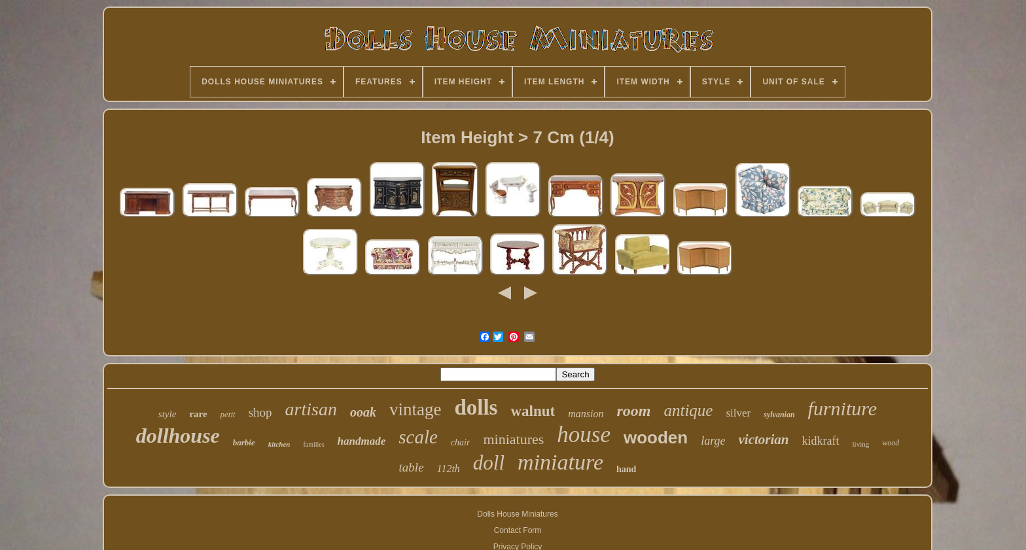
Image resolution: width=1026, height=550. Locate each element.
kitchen (279, 444)
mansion (585, 413)
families (313, 444)
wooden (656, 437)
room (633, 410)
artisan (311, 409)
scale (418, 436)
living (861, 444)
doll (488, 462)
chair (460, 442)
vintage (415, 409)
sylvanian (779, 414)
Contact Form (518, 530)
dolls (475, 407)
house (583, 434)
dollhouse (178, 435)
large (713, 440)
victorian (764, 439)
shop (260, 412)
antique (688, 410)
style (167, 414)
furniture (842, 408)
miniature (560, 462)
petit (228, 414)
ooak (363, 412)
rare (198, 414)
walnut (532, 411)
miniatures (513, 439)
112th (448, 468)
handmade (362, 441)
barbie (244, 442)
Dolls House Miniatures (517, 514)
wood (890, 442)
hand (626, 469)
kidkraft (821, 440)
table (411, 467)
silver (738, 413)
